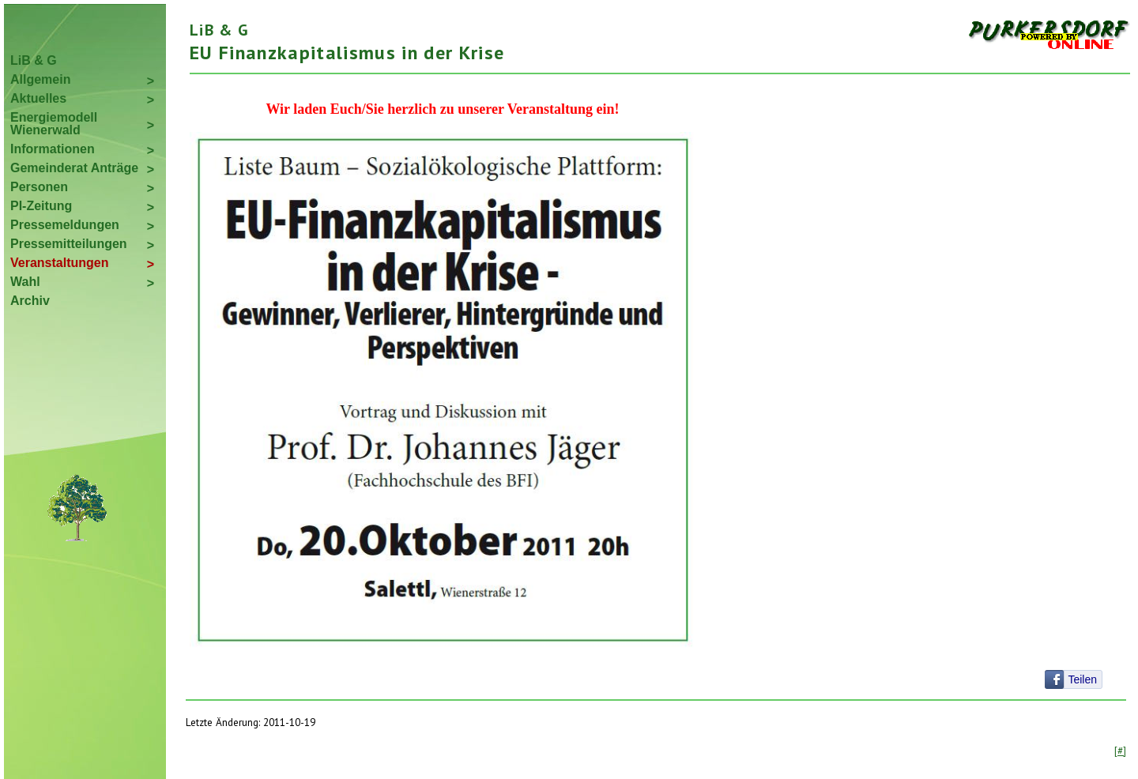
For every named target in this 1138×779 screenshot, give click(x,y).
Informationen (52, 149)
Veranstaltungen (59, 262)
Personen (39, 187)
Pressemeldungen (64, 224)
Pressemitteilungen (68, 243)
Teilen (1082, 679)
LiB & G (33, 60)
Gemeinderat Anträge (74, 168)
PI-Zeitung (41, 206)
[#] (1120, 750)
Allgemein (40, 79)
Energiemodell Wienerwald (53, 124)
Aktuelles (38, 98)
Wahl (25, 281)
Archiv (30, 300)
